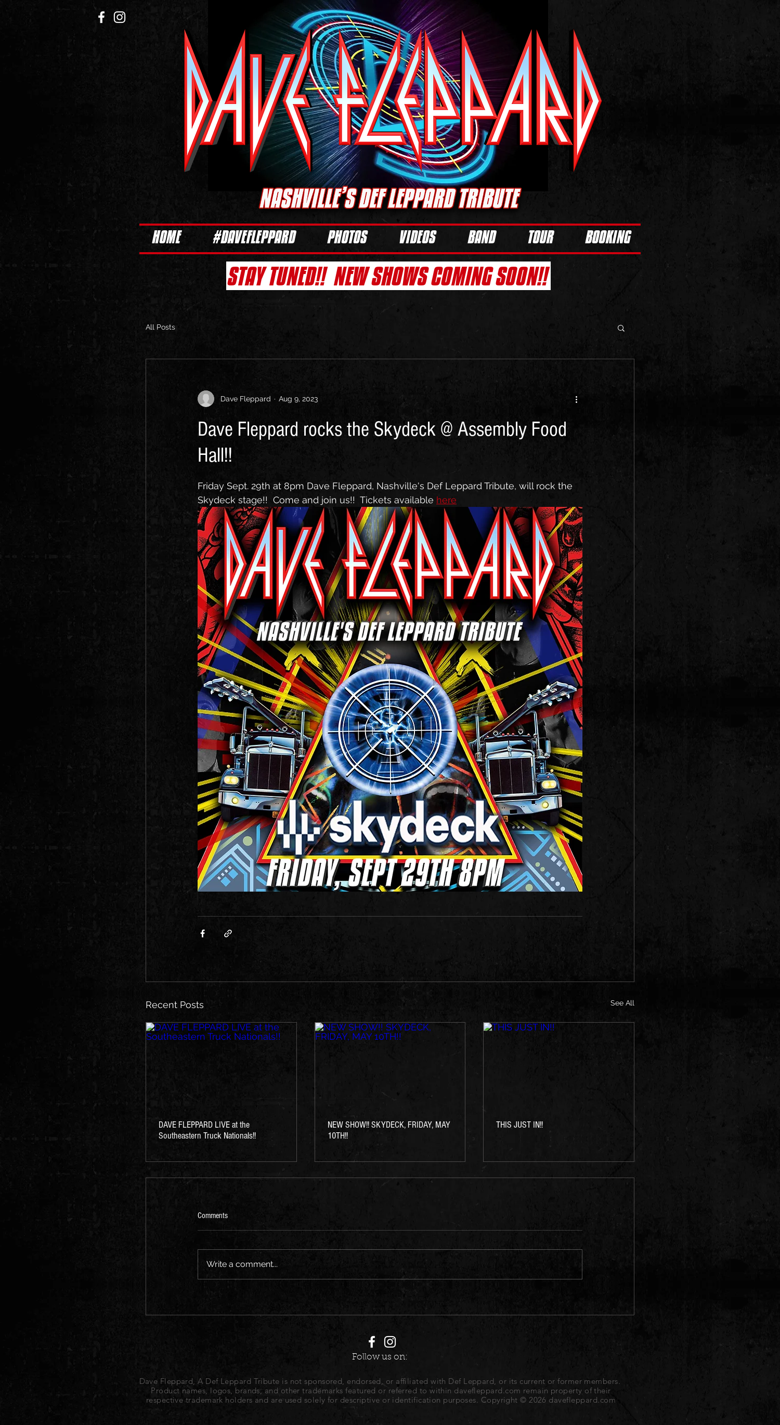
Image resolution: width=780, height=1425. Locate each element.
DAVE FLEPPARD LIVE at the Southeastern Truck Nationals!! (207, 1130)
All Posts (160, 327)
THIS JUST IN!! (519, 1124)
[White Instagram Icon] (119, 17)
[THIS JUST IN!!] (559, 1065)
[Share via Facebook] (202, 933)
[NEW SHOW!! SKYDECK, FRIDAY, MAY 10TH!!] (390, 1065)
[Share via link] (228, 933)
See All (622, 1003)
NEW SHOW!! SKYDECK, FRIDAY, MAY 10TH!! (389, 1130)
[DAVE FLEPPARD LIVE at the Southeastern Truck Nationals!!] (221, 1065)
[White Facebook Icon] (101, 17)
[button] (621, 327)
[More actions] (576, 399)
